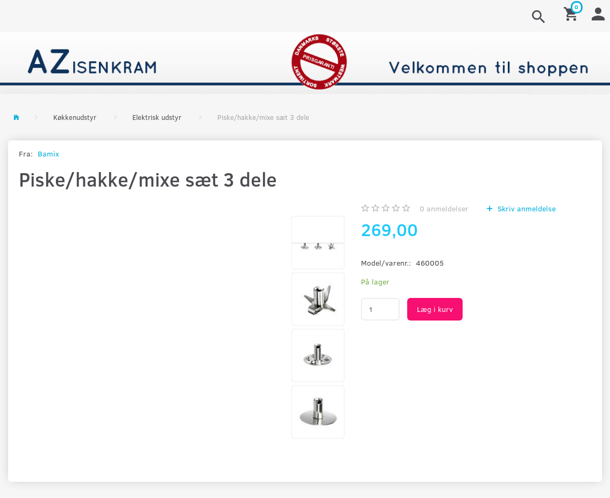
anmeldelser (444, 208)
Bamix (48, 153)
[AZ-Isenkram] (305, 62)
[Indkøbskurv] (572, 13)
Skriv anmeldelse (525, 208)
